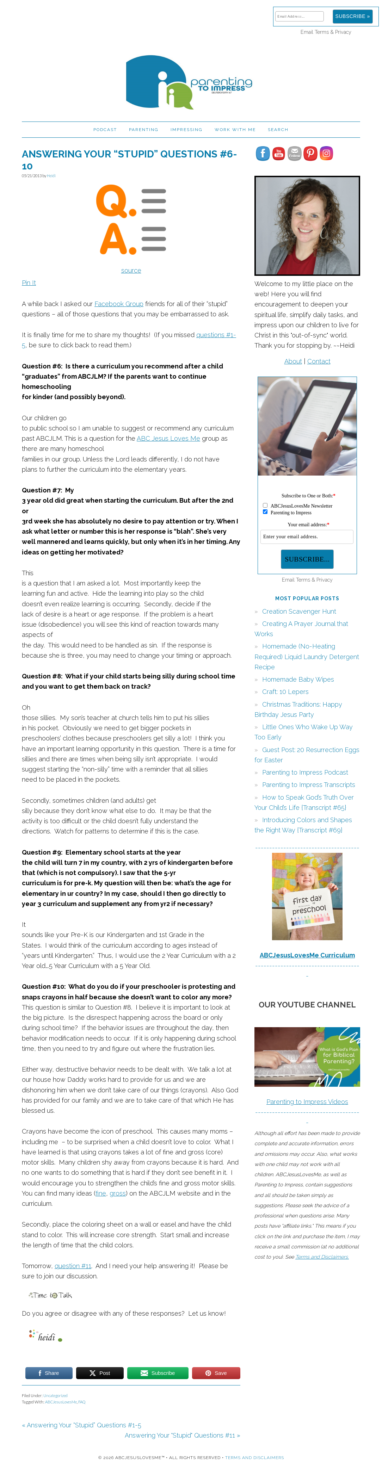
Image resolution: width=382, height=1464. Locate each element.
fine (101, 1193)
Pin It (29, 282)
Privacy (343, 32)
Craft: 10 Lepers (285, 691)
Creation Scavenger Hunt (299, 611)
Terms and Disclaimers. (322, 1257)
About (293, 361)
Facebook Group (118, 304)
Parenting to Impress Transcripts (308, 784)
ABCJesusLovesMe (61, 1402)
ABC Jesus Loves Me (168, 438)
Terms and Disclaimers (254, 1457)
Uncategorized (55, 1395)
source (131, 270)
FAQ (81, 1402)
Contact (319, 361)
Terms (322, 32)
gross (118, 1193)
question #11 (73, 1266)
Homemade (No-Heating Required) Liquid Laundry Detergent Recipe (306, 657)
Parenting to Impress (191, 79)
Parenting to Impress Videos (307, 1101)
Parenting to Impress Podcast (305, 772)
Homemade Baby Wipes (298, 679)
